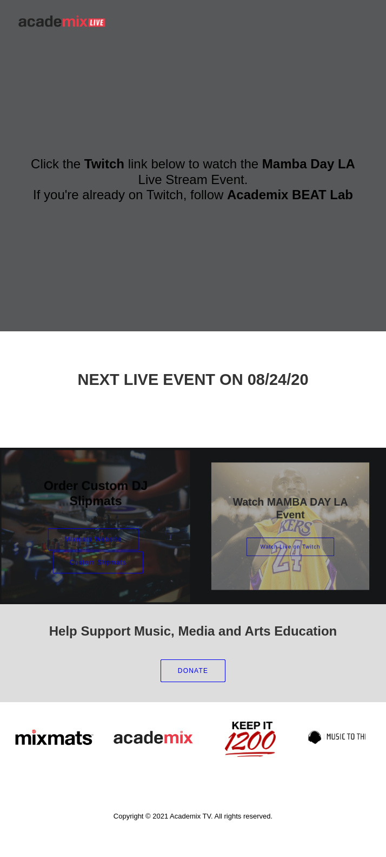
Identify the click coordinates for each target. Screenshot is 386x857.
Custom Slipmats (98, 558)
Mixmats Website (93, 537)
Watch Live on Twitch (290, 540)
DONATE (193, 671)
